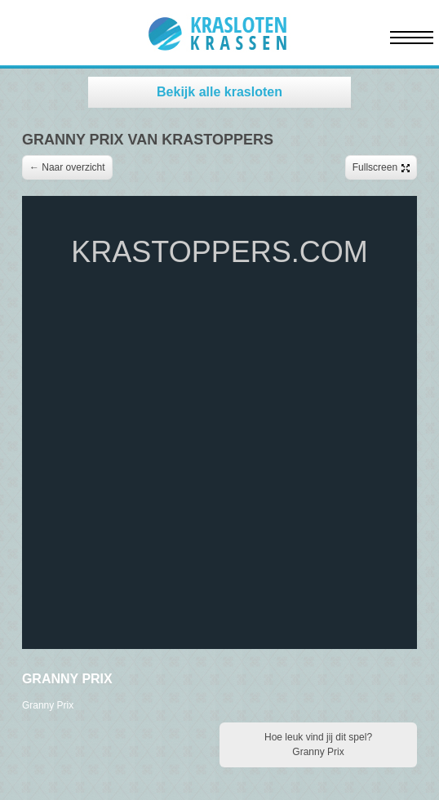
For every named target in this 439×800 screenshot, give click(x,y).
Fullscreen (381, 167)
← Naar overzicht (67, 167)
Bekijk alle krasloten (219, 92)
